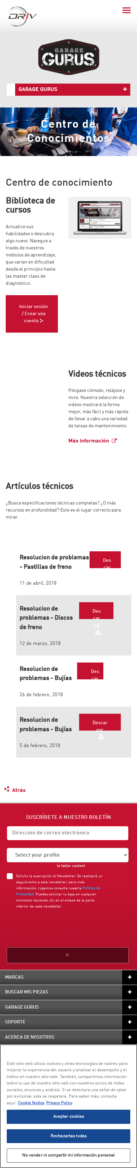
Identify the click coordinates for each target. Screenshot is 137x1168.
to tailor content (71, 866)
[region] (68, 1106)
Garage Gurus (38, 89)
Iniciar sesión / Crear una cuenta (33, 313)
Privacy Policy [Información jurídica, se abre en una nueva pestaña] (59, 1103)
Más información (88, 441)
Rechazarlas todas (68, 1136)
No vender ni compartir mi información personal (68, 1155)
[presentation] (63, 927)
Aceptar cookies (68, 1116)
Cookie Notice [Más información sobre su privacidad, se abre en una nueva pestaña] (31, 1103)
